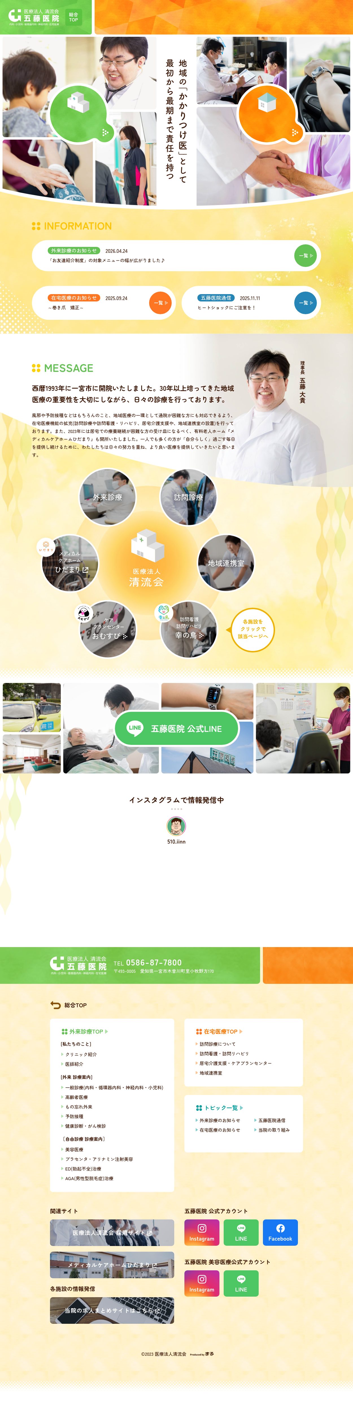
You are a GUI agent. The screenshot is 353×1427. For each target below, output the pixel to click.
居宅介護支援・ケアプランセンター (236, 1063)
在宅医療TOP (220, 1031)
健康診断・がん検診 (85, 1125)
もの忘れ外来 (78, 1106)
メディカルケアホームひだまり (109, 1265)
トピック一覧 (221, 1107)
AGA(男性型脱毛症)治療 (89, 1178)
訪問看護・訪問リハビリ (224, 1053)
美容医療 (74, 1149)
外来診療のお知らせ (74, 250)
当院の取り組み (274, 1129)
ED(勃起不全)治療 (83, 1168)
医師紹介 (74, 1063)
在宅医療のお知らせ (74, 297)
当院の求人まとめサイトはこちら (109, 1310)
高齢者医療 (76, 1097)
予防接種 (74, 1116)
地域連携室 (211, 1072)
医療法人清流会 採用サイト (109, 1232)
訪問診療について (218, 1043)
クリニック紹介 (81, 1054)
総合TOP (75, 1005)
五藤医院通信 (216, 297)
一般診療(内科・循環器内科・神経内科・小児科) (114, 1087)
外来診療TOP (86, 1031)
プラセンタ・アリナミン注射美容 (99, 1159)
